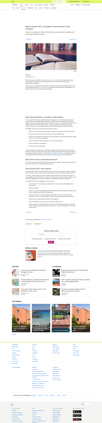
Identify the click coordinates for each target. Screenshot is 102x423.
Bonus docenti (29, 223)
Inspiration (75, 346)
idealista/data (56, 421)
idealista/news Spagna (17, 421)
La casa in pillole (36, 379)
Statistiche (78, 4)
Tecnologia (46, 7)
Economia (23, 7)
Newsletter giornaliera (37, 238)
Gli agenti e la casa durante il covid (40, 381)
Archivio (64, 395)
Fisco (13, 7)
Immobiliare (14, 4)
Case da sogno (76, 355)
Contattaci (34, 412)
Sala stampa (15, 416)
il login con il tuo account (46, 219)
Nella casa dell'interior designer (39, 373)
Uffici (13, 348)
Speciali (46, 4)
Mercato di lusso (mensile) (64, 238)
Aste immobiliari (38, 4)
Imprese (14, 357)
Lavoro (40, 7)
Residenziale (15, 346)
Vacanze (27, 4)
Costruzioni (14, 359)
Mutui (17, 7)
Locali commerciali (16, 350)
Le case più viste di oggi (60, 330)
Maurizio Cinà (56, 377)
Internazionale (15, 361)
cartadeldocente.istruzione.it (57, 153)
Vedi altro (14, 334)
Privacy (34, 414)
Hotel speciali (56, 350)
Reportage (34, 369)
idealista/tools (56, 419)
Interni (74, 348)
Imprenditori (53, 7)
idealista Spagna (56, 412)
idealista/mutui (56, 416)
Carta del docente (37, 223)
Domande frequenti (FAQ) (38, 410)
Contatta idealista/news (17, 414)
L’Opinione (52, 4)
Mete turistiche (56, 346)
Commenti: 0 (73, 39)
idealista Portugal (57, 414)
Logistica (14, 352)
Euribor (58, 395)
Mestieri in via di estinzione (38, 383)
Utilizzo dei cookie (36, 416)
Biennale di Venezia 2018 (38, 387)
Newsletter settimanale (50, 238)
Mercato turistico (56, 352)
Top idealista (15, 363)
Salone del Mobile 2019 (37, 385)
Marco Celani (56, 371)
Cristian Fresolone (57, 379)
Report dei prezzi (16, 419)
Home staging (76, 350)
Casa (36, 7)
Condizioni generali (36, 419)
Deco (32, 4)
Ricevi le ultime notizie (51, 231)
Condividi (28, 39)
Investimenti (30, 7)
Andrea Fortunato (57, 369)
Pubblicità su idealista (17, 412)
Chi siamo (14, 410)
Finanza (21, 4)
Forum (72, 4)
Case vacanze (56, 348)
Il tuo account (86, 1)
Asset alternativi (15, 355)
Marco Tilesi (55, 373)
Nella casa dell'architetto (38, 371)
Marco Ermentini (56, 375)
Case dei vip (76, 352)
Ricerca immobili (86, 4)
